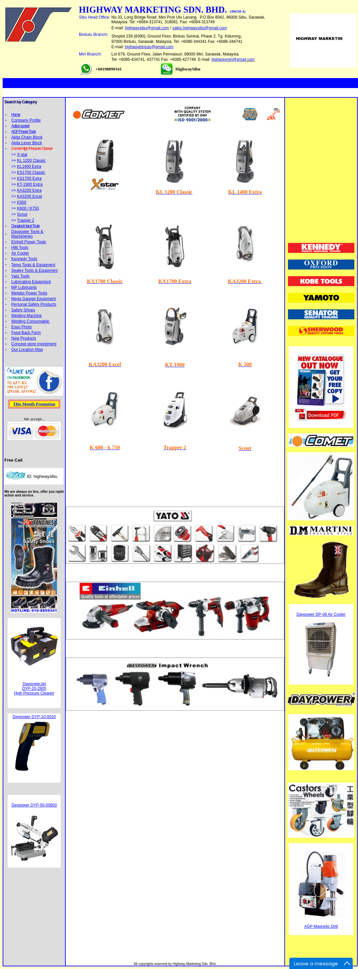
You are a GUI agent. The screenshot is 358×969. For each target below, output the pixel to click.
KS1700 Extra (29, 178)
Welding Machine (26, 315)
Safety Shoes (23, 310)
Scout (22, 214)
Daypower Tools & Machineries (27, 234)
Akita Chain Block (26, 137)
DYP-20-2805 (34, 688)
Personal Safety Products (33, 304)
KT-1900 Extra (29, 184)
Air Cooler (20, 253)
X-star (22, 154)
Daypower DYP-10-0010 (34, 716)
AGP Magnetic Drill (321, 926)
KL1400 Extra (29, 166)
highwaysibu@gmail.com (147, 28)
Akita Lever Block (26, 143)
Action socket (20, 126)
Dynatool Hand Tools (25, 226)
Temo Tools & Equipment (33, 265)
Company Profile (26, 120)
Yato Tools (20, 276)
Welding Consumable (30, 321)
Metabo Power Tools (29, 293)
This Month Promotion (34, 403)
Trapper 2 (25, 220)
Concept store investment (33, 344)
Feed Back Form (26, 332)
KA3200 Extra (29, 190)
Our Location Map (27, 349)
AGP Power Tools (23, 131)
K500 (21, 202)
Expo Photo (21, 327)
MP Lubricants (23, 287)
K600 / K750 (28, 208)
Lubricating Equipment (31, 281)
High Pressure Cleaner (34, 693)
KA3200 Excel (29, 196)
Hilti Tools (19, 247)
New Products (23, 338)
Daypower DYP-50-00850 (34, 805)
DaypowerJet (34, 684)
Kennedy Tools (24, 259)
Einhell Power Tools (28, 242)
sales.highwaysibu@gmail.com (199, 28)
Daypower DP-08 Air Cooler (321, 614)
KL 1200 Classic (31, 160)
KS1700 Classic (31, 172)
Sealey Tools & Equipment (34, 270)
